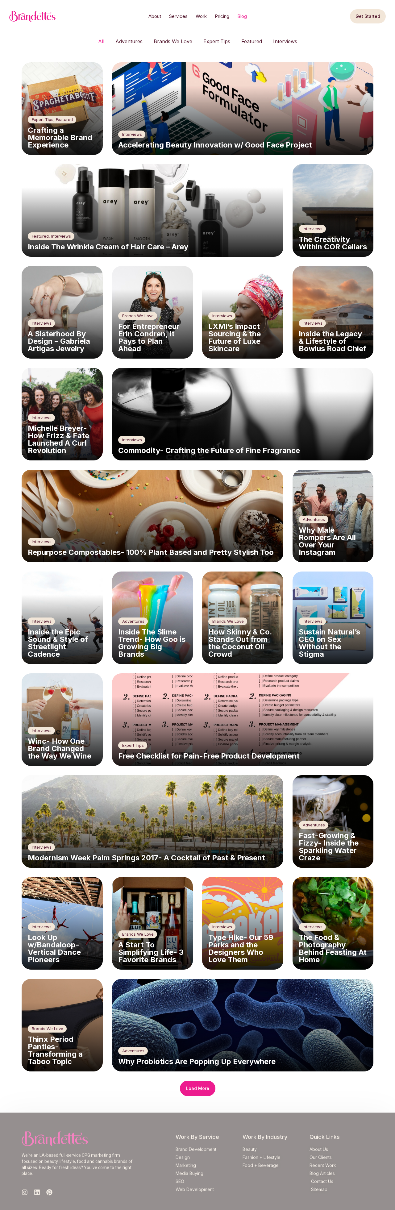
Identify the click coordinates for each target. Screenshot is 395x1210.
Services (178, 16)
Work (201, 16)
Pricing (222, 16)
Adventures (129, 41)
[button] (197, 1088)
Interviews (285, 41)
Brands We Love (173, 41)
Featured (251, 41)
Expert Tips (216, 41)
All (101, 41)
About (154, 16)
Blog (242, 16)
